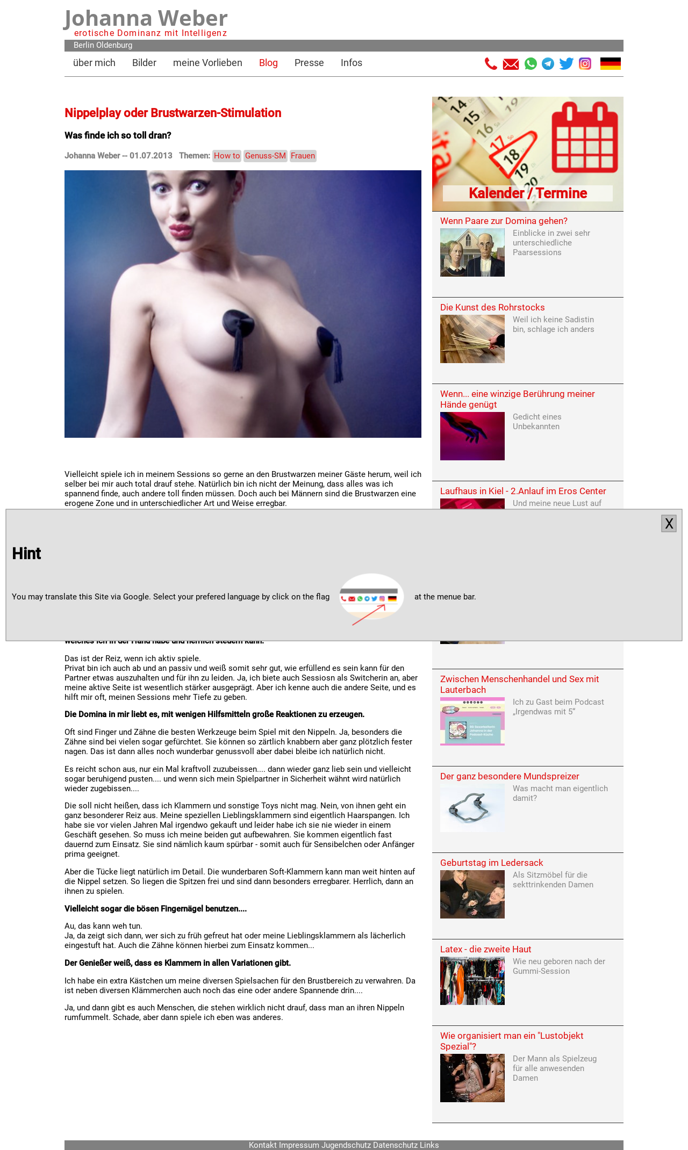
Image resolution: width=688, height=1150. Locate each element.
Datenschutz (395, 1145)
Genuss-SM (265, 156)
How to (227, 156)
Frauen (303, 156)
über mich (94, 62)
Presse (309, 62)
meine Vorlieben (207, 62)
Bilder (144, 62)
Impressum (299, 1145)
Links (429, 1145)
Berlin (84, 45)
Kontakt (263, 1145)
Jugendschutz (346, 1145)
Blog (268, 62)
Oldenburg (114, 45)
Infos (351, 62)
